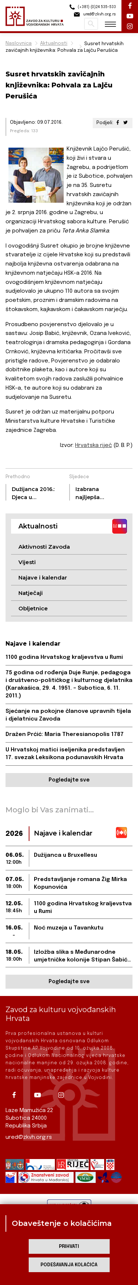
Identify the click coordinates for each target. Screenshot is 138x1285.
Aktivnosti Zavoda (44, 546)
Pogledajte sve (69, 780)
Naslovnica (19, 43)
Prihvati (69, 1246)
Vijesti (27, 562)
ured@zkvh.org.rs (29, 1137)
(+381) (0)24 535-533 (91, 7)
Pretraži (91, 24)
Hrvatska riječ (93, 445)
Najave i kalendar (42, 577)
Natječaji (30, 592)
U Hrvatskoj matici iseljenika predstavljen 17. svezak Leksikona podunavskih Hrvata (65, 754)
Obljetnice (33, 608)
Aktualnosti (53, 43)
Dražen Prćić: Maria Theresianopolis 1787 (65, 734)
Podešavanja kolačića (69, 1265)
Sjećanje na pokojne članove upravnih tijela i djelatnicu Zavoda (68, 715)
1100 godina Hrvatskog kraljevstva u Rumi (64, 657)
